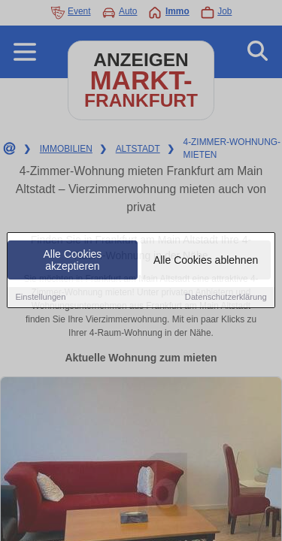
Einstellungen (40, 297)
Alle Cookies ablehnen (205, 261)
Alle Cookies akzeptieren (73, 261)
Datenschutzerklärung (226, 297)
